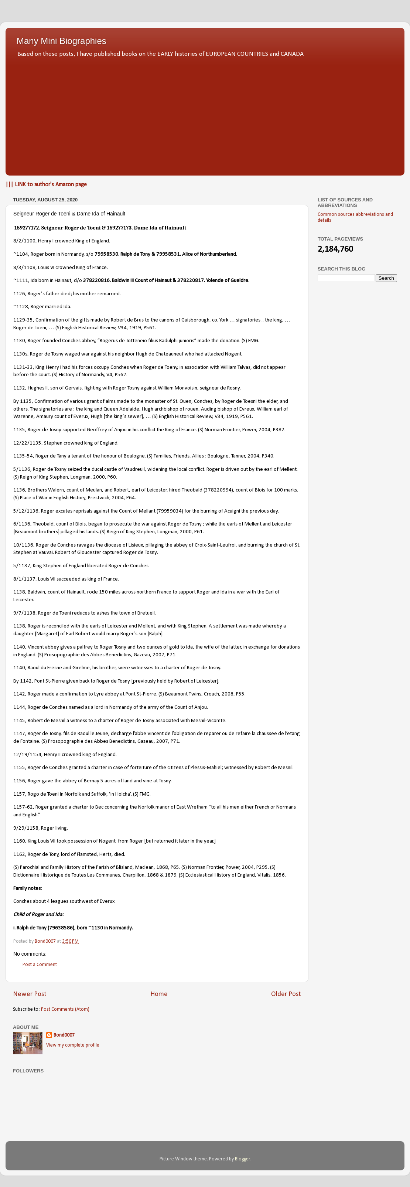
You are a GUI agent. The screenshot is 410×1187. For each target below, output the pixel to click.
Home (159, 994)
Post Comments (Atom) (65, 1009)
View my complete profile (72, 1045)
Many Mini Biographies (61, 41)
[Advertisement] (205, 114)
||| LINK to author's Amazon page (46, 185)
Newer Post (30, 994)
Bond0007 (64, 1035)
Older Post (286, 994)
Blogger (242, 1159)
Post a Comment (40, 964)
